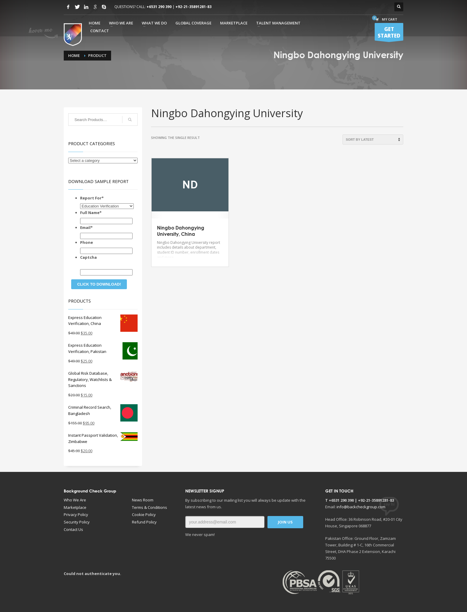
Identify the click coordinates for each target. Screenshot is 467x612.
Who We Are (75, 500)
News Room (142, 500)
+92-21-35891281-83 (193, 6)
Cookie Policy (144, 514)
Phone (86, 242)
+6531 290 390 (159, 6)
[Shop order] (373, 139)
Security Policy (77, 522)
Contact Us (73, 529)
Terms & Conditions (149, 507)
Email (86, 227)
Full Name (91, 212)
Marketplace (75, 507)
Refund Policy (144, 522)
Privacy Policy (76, 514)
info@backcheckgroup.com (361, 506)
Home (74, 55)
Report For (92, 198)
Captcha (88, 257)
